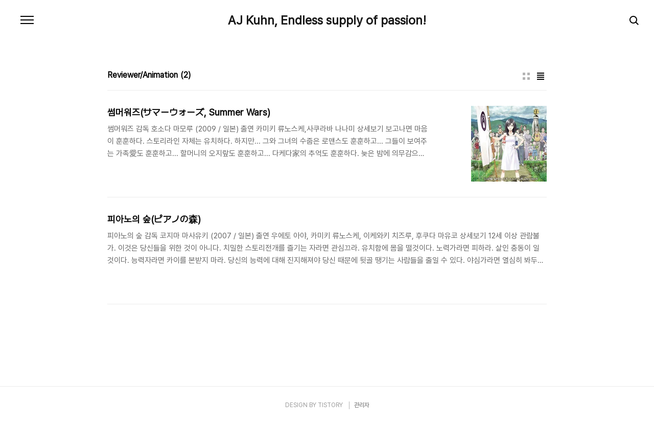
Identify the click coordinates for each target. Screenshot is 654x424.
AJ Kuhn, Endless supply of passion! (327, 20)
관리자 (361, 405)
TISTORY (330, 405)
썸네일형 (526, 76)
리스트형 (540, 76)
